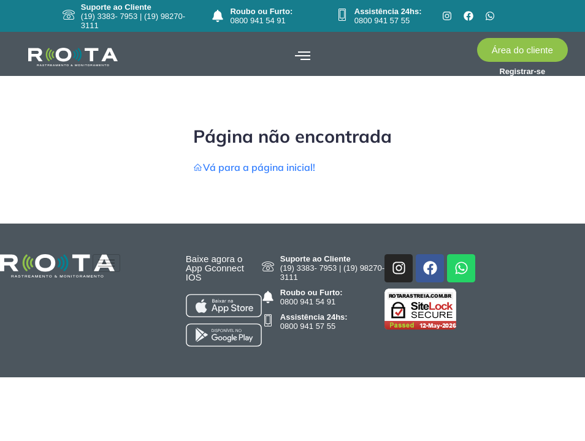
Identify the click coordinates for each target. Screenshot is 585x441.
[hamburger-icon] (302, 56)
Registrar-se (522, 71)
